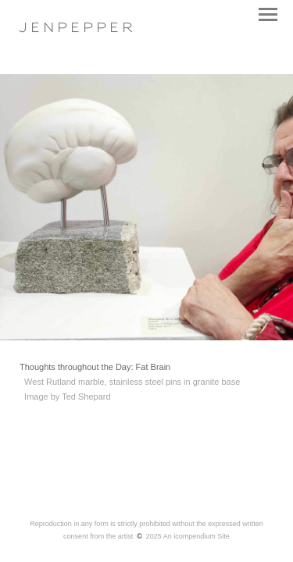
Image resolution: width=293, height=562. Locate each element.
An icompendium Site (196, 536)
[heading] (76, 29)
